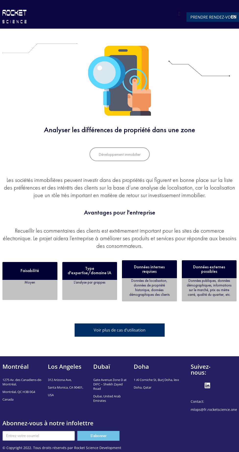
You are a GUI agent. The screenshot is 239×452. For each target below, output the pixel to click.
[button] (179, 14)
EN (234, 16)
